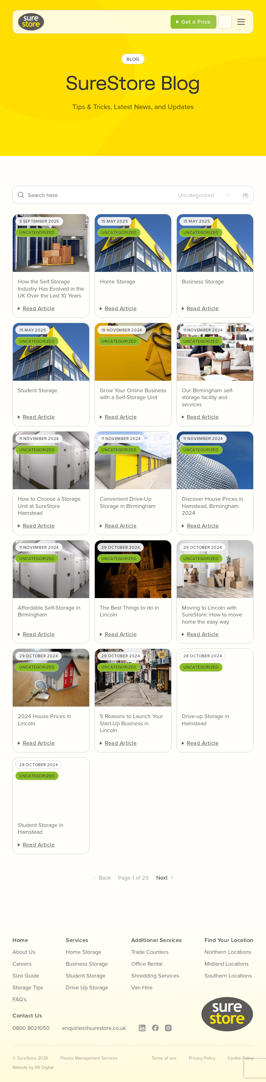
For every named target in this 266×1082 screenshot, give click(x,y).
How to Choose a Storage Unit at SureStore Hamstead (49, 506)
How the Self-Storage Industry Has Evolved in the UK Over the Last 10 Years (51, 288)
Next (161, 878)
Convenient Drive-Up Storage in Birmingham (128, 502)
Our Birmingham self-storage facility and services (208, 397)
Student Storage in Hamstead (40, 829)
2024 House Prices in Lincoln (44, 720)
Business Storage (203, 281)
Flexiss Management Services (89, 1058)
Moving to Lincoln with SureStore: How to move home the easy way (212, 615)
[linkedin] (142, 1028)
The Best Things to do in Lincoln (129, 611)
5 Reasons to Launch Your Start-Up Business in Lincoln (131, 723)
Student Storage (37, 390)
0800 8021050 (31, 1028)
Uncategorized (37, 232)
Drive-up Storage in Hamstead (205, 720)
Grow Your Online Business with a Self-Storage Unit (133, 394)
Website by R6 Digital (32, 1067)
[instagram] (168, 1028)
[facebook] (155, 1028)
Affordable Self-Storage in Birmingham (49, 611)
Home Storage (117, 281)
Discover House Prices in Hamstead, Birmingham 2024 (212, 506)
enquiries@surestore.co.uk (94, 1028)
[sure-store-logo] (31, 15)
